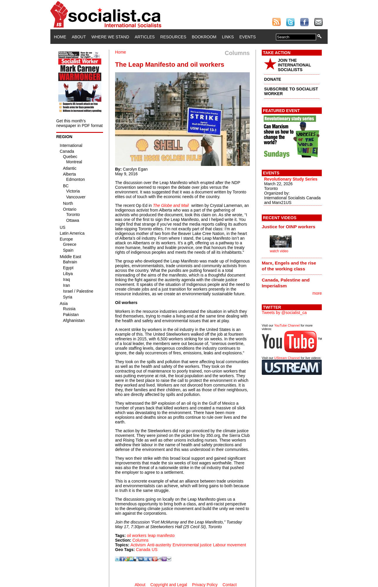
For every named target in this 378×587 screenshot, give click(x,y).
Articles (145, 37)
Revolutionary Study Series (290, 179)
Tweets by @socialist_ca (284, 312)
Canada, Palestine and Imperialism (285, 282)
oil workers (136, 535)
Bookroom (204, 37)
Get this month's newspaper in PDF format (79, 123)
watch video (279, 251)
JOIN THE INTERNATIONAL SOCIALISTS (294, 65)
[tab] (292, 226)
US (154, 549)
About (79, 37)
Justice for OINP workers (288, 226)
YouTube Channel (287, 325)
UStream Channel (287, 358)
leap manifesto (161, 535)
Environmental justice (191, 545)
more (317, 293)
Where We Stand (110, 37)
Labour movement (229, 545)
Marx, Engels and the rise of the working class (289, 265)
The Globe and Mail (171, 205)
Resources (173, 37)
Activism (138, 545)
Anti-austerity (159, 545)
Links (228, 37)
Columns (140, 540)
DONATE (272, 79)
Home (60, 37)
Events (247, 37)
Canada (143, 549)
